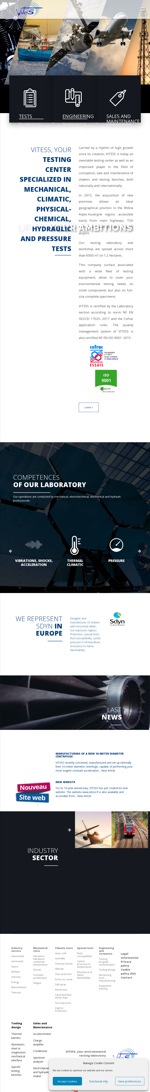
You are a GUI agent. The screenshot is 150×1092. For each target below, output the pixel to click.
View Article (108, 770)
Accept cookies (67, 1081)
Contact (126, 977)
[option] (33, 550)
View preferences (129, 1081)
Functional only (98, 1081)
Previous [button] (10, 551)
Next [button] (140, 551)
